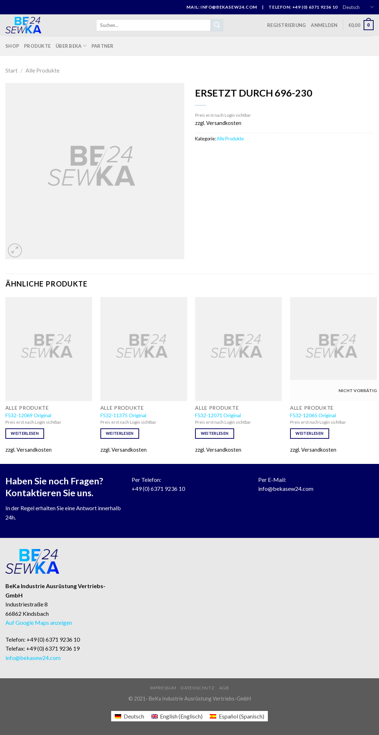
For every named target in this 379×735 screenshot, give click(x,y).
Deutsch (358, 7)
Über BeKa (71, 45)
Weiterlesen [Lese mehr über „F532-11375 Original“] (120, 433)
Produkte (37, 46)
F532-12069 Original (28, 415)
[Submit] (217, 25)
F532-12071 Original (218, 415)
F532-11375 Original (123, 415)
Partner (102, 46)
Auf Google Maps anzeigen (38, 622)
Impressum (163, 687)
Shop (12, 46)
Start (11, 70)
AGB (224, 687)
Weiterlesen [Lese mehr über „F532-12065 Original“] (309, 433)
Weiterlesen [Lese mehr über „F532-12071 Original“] (215, 433)
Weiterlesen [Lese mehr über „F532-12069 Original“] (25, 433)
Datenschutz (197, 687)
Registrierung (286, 25)
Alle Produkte (42, 70)
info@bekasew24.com (285, 488)
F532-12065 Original (313, 415)
